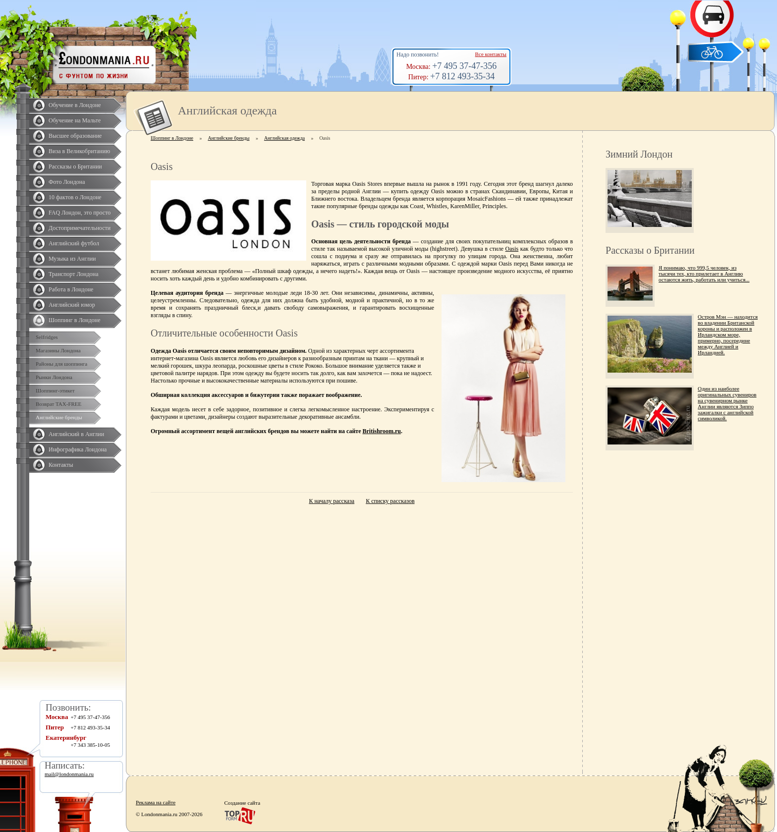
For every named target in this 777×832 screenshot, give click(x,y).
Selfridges (47, 337)
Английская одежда (284, 138)
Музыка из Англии (72, 258)
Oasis (512, 248)
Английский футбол (74, 243)
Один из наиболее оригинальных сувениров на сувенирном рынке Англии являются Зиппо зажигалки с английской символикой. (727, 403)
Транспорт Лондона (74, 274)
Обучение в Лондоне (75, 105)
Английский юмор (72, 304)
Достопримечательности (80, 227)
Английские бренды (59, 417)
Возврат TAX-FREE (58, 404)
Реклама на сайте (155, 802)
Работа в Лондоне (71, 289)
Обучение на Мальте (75, 120)
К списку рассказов (390, 501)
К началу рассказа (331, 501)
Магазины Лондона (58, 350)
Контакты (61, 464)
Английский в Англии (76, 434)
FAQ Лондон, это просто (80, 212)
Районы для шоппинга (61, 364)
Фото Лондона (67, 181)
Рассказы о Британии (75, 166)
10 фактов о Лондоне (75, 197)
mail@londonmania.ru (69, 774)
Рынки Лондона (54, 377)
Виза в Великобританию (79, 151)
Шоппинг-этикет (55, 390)
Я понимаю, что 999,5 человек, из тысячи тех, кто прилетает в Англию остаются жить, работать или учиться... (704, 273)
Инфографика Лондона (78, 449)
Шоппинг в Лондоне (75, 320)
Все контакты (490, 54)
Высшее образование (75, 135)
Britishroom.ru (382, 431)
